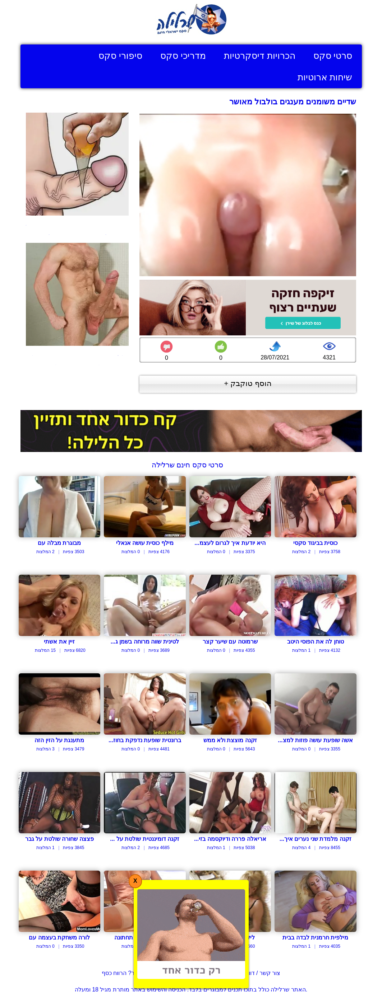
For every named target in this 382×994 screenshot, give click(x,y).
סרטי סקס (333, 56)
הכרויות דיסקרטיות (259, 56)
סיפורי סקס (120, 56)
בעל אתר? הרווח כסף (128, 973)
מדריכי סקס (183, 56)
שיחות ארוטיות (325, 77)
